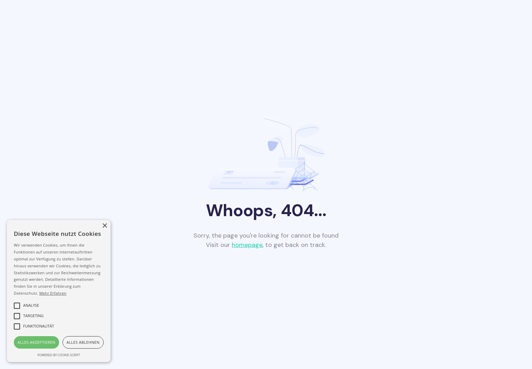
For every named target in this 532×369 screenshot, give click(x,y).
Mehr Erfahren (53, 293)
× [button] (104, 226)
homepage (247, 245)
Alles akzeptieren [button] (36, 342)
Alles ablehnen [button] (83, 342)
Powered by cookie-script (59, 355)
